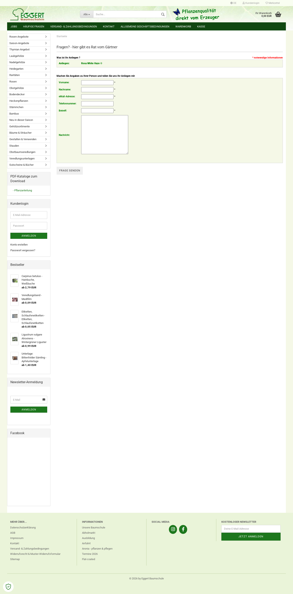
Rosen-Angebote (18, 36)
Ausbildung (88, 538)
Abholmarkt (88, 532)
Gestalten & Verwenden (22, 139)
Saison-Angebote (19, 43)
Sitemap (15, 559)
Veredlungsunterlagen (22, 158)
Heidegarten (16, 68)
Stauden (14, 145)
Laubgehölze (16, 55)
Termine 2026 (90, 553)
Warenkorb (183, 26)
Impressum (16, 538)
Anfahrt (86, 543)
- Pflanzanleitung (22, 190)
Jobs (14, 26)
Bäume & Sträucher (20, 132)
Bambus (14, 113)
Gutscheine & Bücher (21, 164)
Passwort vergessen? (22, 250)
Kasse (201, 26)
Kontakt (109, 26)
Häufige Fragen (33, 26)
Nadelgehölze (17, 62)
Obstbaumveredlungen (22, 152)
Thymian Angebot (19, 49)
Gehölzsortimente (19, 126)
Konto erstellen (19, 244)
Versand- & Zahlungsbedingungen (73, 26)
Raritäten (14, 75)
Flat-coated (88, 559)
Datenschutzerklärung (23, 527)
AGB (12, 532)
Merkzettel (273, 3)
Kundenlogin (251, 3)
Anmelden (29, 235)
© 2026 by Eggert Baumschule (146, 578)
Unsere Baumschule (93, 527)
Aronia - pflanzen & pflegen (97, 548)
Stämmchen (16, 107)
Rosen (13, 81)
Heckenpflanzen (18, 100)
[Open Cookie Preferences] (8, 586)
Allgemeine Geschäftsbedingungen (145, 26)
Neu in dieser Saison (21, 119)
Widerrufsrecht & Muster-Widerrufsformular (35, 553)
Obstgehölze (16, 88)
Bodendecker (17, 94)
